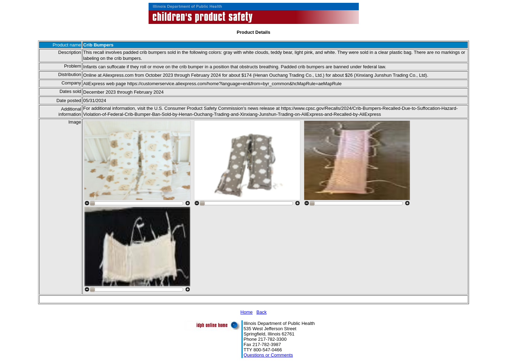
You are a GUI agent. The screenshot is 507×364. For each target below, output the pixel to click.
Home (246, 312)
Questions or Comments (268, 355)
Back (261, 312)
